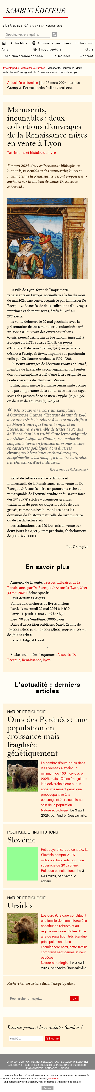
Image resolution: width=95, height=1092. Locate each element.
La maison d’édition (18, 1062)
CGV (56, 1062)
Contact (86, 56)
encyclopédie (34, 1068)
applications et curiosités (69, 1065)
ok (74, 998)
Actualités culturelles (33, 67)
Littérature (84, 43)
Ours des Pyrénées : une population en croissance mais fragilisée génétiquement (47, 737)
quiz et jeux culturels (38, 1065)
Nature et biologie (54, 810)
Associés (64, 654)
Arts (5, 49)
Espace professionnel (74, 1062)
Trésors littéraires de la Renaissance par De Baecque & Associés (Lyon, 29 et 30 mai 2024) (47, 587)
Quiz (89, 49)
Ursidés (20, 906)
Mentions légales (42, 1062)
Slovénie (21, 840)
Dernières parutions (51, 43)
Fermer (48, 1088)
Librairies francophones (22, 56)
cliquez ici (53, 1078)
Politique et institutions (32, 832)
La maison (61, 56)
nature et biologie (26, 712)
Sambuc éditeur (35, 11)
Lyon (46, 659)
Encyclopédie (47, 49)
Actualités (19, 43)
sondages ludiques (57, 1068)
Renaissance (31, 659)
